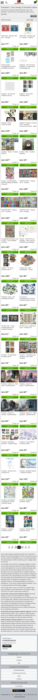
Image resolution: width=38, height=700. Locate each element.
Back (12, 547)
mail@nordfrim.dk (19, 696)
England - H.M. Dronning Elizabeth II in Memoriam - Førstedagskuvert (28, 66)
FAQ (19, 663)
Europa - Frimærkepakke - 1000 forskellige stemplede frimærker (9, 182)
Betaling (19, 679)
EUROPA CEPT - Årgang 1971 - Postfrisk (9, 210)
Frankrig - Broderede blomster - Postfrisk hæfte (9, 442)
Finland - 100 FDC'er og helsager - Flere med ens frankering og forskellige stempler (27, 241)
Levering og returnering (19, 673)
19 (16, 547)
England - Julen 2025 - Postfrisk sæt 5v (26, 94)
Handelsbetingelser (19, 670)
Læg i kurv (9, 49)
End (29, 547)
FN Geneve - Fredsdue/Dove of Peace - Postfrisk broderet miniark (28, 298)
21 (22, 547)
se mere (24, 585)
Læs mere (4, 14)
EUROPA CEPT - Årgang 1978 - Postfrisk (27, 210)
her (34, 631)
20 (19, 547)
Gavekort (19, 660)
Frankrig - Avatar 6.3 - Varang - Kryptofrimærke (8, 413)
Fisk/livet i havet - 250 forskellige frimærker (8, 297)
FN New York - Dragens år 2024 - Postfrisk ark (28, 326)
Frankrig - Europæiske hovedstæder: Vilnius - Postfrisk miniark (8, 501)
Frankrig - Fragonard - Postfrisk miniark (26, 500)
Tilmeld (7, 646)
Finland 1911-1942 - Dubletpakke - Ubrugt (26, 268)
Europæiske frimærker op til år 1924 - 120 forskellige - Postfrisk (9, 240)
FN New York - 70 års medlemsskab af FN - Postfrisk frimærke (7, 327)
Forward (26, 547)
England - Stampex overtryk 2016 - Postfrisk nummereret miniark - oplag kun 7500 (28, 125)
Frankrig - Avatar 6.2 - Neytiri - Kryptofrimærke (27, 384)
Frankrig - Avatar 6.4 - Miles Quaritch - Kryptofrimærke (28, 413)
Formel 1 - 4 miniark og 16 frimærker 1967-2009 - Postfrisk (28, 356)
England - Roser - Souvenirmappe (6, 123)
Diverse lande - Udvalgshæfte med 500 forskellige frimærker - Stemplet (8, 67)
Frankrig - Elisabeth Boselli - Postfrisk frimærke (28, 471)
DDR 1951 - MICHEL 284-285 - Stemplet (9, 36)
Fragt (19, 676)
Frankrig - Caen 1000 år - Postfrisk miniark (27, 442)
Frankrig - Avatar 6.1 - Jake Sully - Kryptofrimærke (9, 384)
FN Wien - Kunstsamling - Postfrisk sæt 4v (9, 355)
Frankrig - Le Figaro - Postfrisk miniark (7, 529)
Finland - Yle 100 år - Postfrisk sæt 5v (7, 268)
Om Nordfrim (19, 686)
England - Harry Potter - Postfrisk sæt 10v (8, 94)
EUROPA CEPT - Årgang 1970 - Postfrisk (27, 181)
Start (9, 547)
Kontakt (19, 657)
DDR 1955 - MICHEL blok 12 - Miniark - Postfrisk (27, 36)
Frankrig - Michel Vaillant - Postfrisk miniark (27, 529)
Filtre (33, 16)
